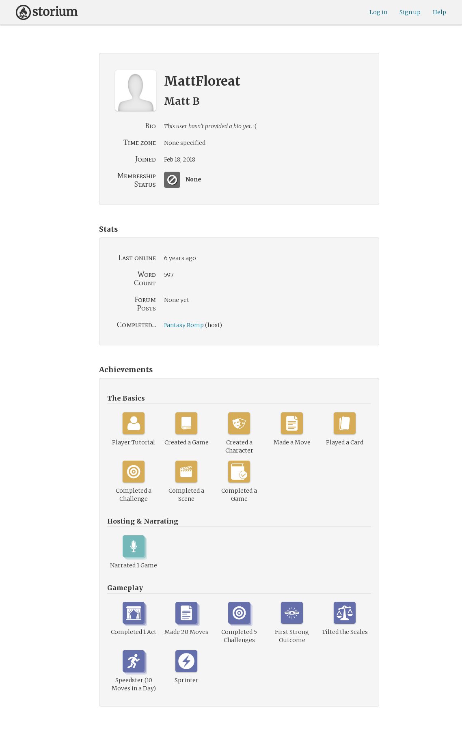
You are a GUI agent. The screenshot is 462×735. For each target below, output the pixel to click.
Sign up (410, 12)
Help (439, 12)
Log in (378, 12)
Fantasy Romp (184, 325)
